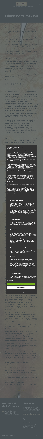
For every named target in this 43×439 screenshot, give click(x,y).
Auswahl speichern (21, 287)
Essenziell (10, 280)
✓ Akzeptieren (21, 284)
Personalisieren (21, 290)
